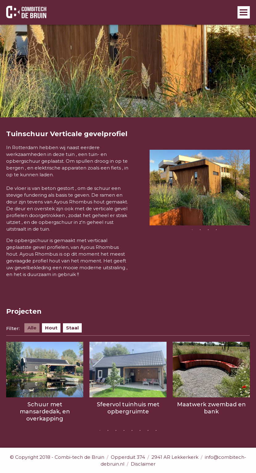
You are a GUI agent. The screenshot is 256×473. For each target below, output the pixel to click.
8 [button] (156, 431)
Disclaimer (143, 464)
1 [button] (192, 230)
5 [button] (132, 431)
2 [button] (200, 230)
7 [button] (148, 431)
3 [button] (208, 230)
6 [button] (140, 431)
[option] (200, 187)
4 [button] (216, 230)
